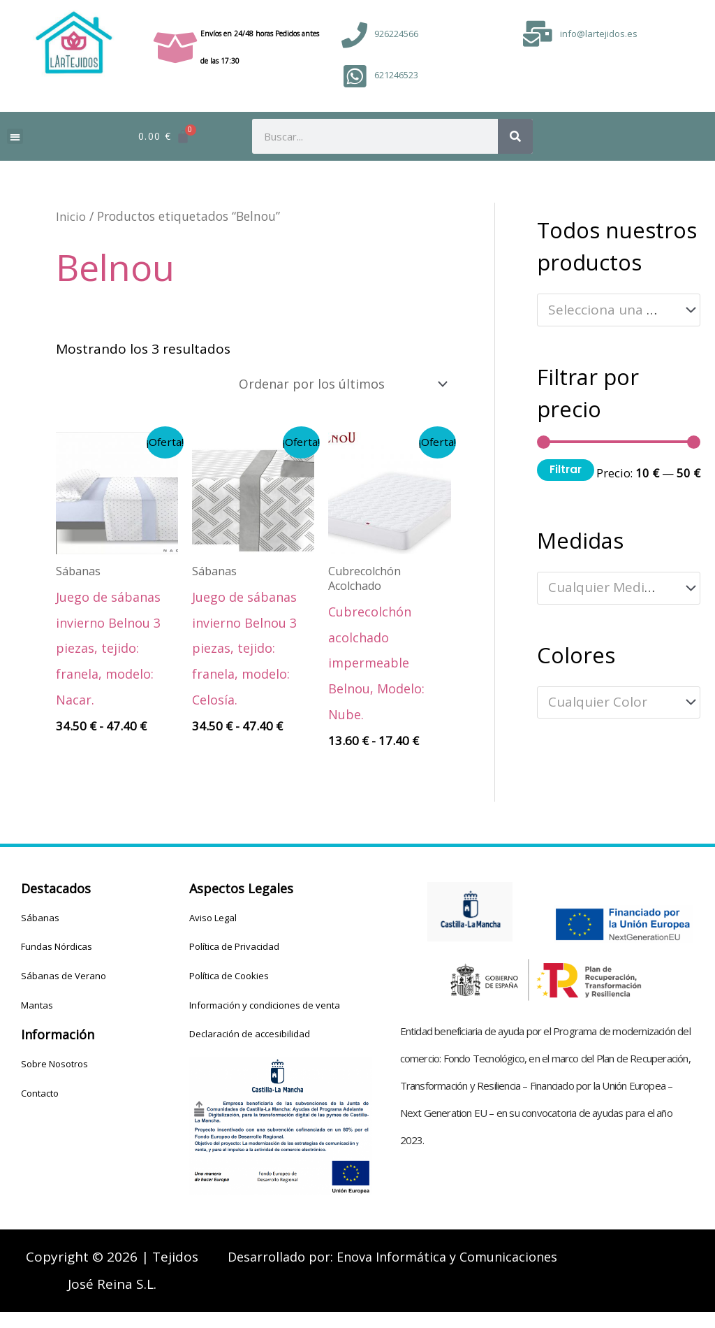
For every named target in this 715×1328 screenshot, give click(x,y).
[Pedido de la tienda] (334, 384)
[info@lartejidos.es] (538, 34)
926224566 (396, 33)
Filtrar (566, 469)
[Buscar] (515, 136)
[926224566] (354, 35)
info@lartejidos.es (598, 33)
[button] (15, 137)
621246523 (396, 74)
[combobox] (618, 310)
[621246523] (354, 76)
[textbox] (610, 310)
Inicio (71, 216)
